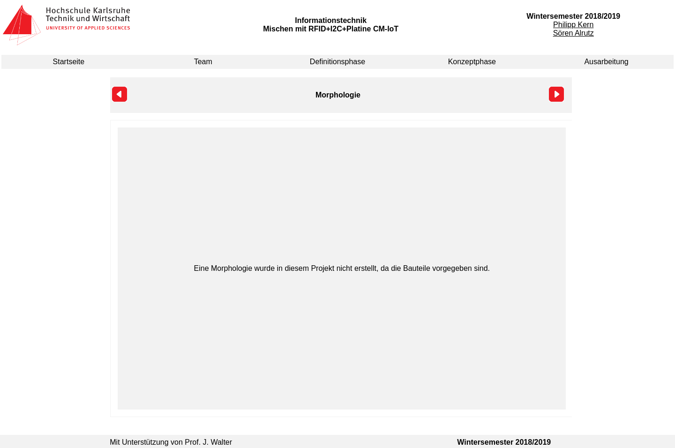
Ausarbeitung (606, 62)
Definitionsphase (337, 62)
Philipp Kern (573, 25)
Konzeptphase (472, 62)
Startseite (69, 62)
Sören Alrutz (573, 33)
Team (203, 62)
